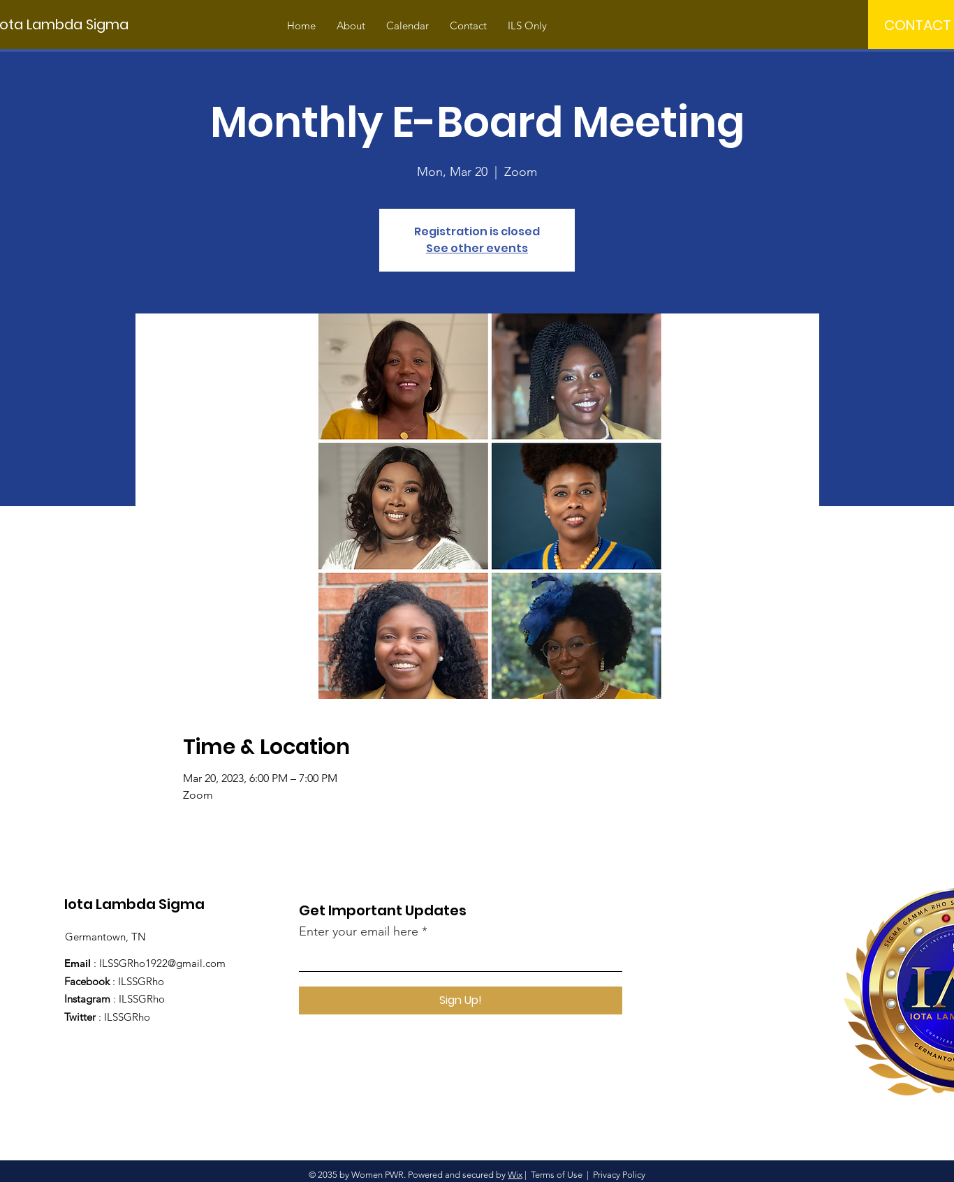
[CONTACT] (917, 25)
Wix (515, 1174)
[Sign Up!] (460, 1000)
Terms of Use (556, 1174)
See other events (477, 248)
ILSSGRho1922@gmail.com (162, 963)
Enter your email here (358, 931)
